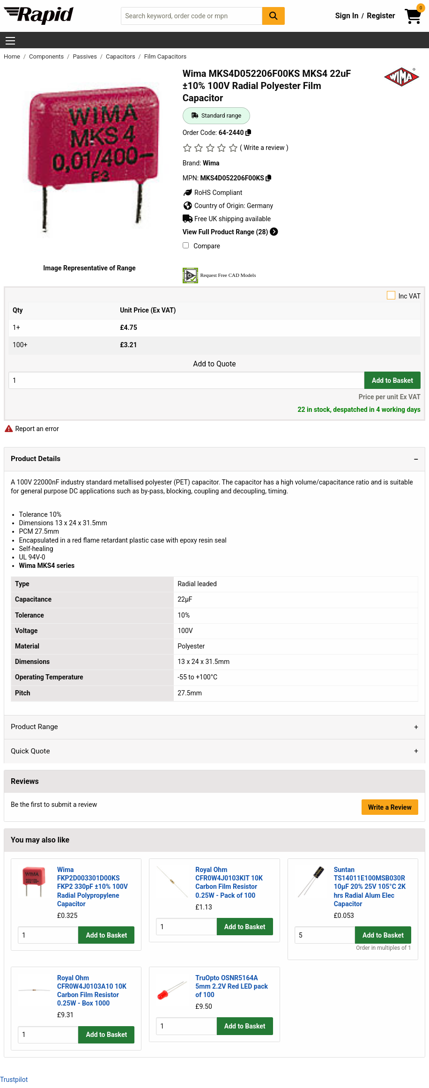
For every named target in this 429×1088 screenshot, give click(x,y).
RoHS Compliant (213, 192)
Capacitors (121, 56)
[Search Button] (273, 15)
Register (381, 15)
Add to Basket (392, 380)
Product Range (34, 727)
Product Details (35, 459)
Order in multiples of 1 (383, 948)
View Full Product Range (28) (230, 232)
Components (47, 56)
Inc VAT (214, 295)
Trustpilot (14, 1079)
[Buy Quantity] (186, 380)
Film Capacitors (165, 56)
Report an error (31, 428)
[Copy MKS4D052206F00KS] (268, 178)
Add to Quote (214, 364)
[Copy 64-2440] (248, 132)
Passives (85, 56)
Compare (201, 246)
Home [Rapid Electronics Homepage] (13, 56)
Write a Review (390, 807)
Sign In (347, 15)
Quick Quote (30, 751)
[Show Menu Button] (10, 41)
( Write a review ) (264, 147)
